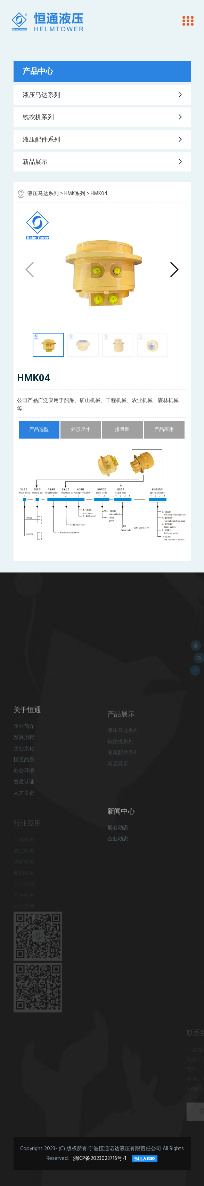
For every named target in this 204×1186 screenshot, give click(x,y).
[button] (174, 269)
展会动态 (117, 835)
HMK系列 (74, 194)
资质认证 (24, 791)
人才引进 (24, 802)
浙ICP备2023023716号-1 (100, 1158)
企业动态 (117, 846)
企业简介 (24, 735)
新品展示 (35, 161)
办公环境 (24, 780)
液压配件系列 (41, 139)
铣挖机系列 (38, 117)
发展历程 (24, 746)
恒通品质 (24, 768)
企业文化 (24, 757)
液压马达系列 (41, 94)
